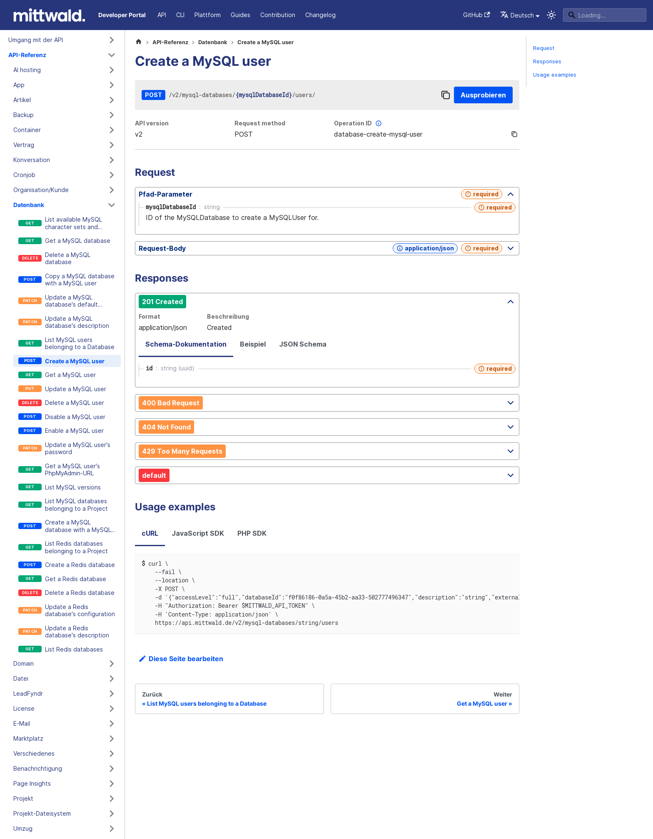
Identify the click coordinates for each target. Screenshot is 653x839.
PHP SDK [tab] (252, 533)
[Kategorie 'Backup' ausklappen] (111, 115)
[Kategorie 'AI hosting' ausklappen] (111, 70)
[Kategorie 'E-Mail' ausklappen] (111, 723)
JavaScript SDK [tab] (198, 533)
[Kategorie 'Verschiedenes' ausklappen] (111, 753)
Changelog (320, 14)
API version (152, 123)
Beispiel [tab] (253, 344)
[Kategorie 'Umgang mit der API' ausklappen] (111, 40)
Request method (259, 123)
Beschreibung (228, 316)
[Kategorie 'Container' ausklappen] (111, 130)
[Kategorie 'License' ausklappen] (111, 708)
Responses (547, 61)
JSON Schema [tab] (302, 344)
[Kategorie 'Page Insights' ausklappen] (111, 783)
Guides (240, 14)
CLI (180, 14)
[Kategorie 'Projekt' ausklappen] (111, 798)
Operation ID (359, 123)
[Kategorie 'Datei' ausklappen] (111, 678)
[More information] (379, 123)
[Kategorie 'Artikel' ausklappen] (111, 100)
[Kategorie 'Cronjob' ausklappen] (111, 175)
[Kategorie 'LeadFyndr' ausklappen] (111, 693)
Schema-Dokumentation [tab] (186, 344)
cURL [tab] (150, 533)
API (161, 14)
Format (149, 316)
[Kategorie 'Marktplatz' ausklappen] (111, 738)
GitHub (476, 14)
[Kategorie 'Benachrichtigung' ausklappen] (111, 768)
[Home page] (138, 42)
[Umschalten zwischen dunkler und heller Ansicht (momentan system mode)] (551, 15)
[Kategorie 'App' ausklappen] (111, 85)
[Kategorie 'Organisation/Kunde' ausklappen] (111, 190)
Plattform (207, 14)
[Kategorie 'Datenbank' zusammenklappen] (111, 205)
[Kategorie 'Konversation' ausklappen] (111, 160)
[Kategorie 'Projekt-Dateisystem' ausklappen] (111, 813)
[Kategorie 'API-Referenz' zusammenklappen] (111, 55)
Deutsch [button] (517, 15)
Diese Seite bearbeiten (180, 658)
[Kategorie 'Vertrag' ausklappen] (111, 145)
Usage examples (554, 75)
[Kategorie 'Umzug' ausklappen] (111, 828)
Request (543, 48)
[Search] (604, 15)
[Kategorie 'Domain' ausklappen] (111, 663)
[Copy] (445, 95)
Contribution (277, 14)
